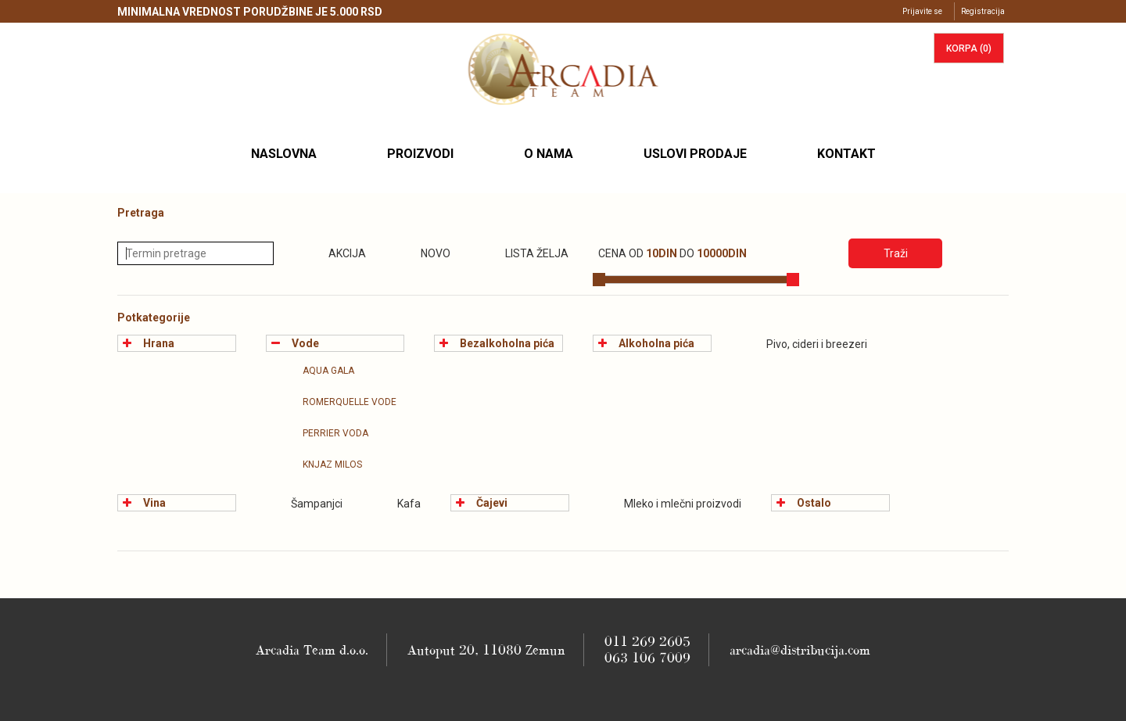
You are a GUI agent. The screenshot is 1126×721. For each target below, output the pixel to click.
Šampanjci (304, 503)
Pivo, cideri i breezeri (804, 344)
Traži (896, 253)
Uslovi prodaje (695, 153)
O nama (548, 153)
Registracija (983, 11)
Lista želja (524, 253)
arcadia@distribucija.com (800, 650)
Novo (423, 253)
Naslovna (289, 153)
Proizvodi (420, 153)
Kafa (396, 503)
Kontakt (846, 153)
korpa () (969, 48)
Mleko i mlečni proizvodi (670, 503)
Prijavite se (922, 11)
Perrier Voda (323, 433)
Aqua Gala (316, 370)
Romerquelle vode (337, 402)
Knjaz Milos (320, 464)
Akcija (334, 253)
